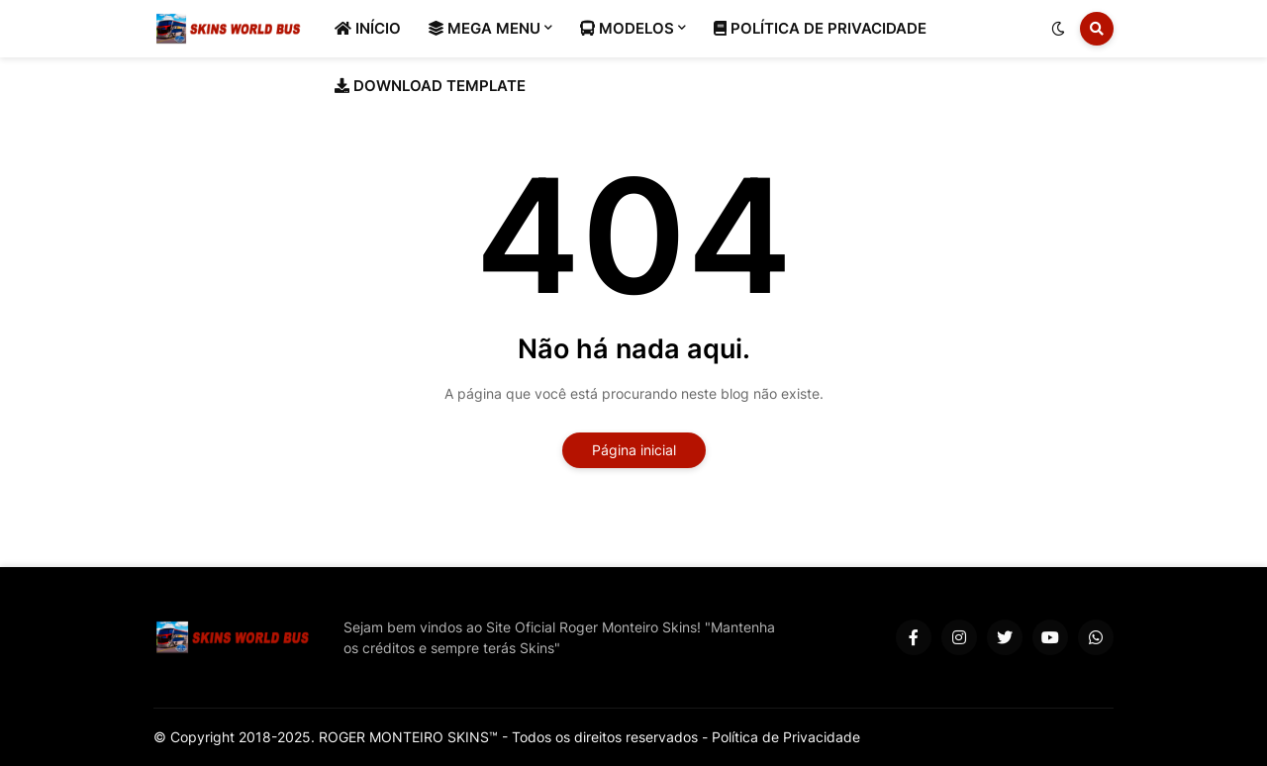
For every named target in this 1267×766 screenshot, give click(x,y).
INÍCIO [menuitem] (368, 28)
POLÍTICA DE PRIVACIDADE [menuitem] (820, 28)
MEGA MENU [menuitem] (484, 28)
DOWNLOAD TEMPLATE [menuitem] (430, 85)
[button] (1058, 29)
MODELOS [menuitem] (627, 28)
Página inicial (634, 449)
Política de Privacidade (786, 736)
